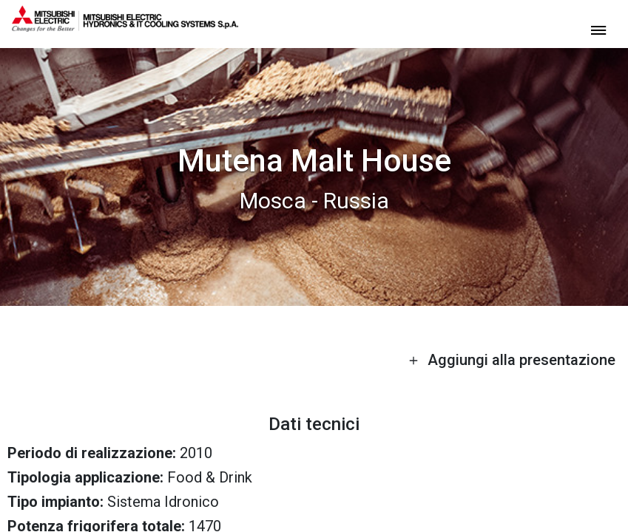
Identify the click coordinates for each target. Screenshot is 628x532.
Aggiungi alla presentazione (511, 360)
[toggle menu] (598, 29)
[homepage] (125, 25)
